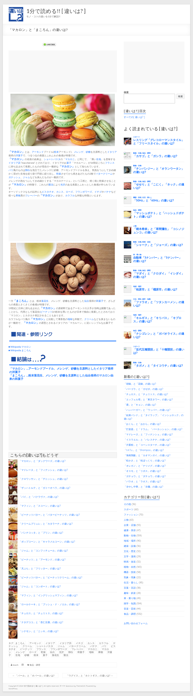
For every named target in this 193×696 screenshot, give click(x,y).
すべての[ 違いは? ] (134, 117)
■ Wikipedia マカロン (20, 346)
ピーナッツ (46, 311)
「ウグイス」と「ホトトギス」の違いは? (89, 675)
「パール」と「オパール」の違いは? (33, 675)
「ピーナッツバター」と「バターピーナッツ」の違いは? (49, 514)
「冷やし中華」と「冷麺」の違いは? (143, 486)
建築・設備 (130, 545)
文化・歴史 (130, 551)
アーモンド (38, 151)
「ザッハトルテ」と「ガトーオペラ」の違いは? (44, 487)
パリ (11, 170)
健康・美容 (130, 530)
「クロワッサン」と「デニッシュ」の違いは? (43, 478)
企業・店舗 (130, 525)
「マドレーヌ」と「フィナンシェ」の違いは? (43, 469)
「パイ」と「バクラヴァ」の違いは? (38, 496)
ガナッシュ (14, 177)
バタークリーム (104, 173)
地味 (70, 319)
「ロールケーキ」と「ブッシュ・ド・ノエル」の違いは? (49, 604)
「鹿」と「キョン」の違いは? (140, 404)
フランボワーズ (83, 191)
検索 (126, 92)
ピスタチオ (48, 191)
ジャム (26, 177)
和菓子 (99, 300)
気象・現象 (130, 577)
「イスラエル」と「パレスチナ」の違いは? (147, 439)
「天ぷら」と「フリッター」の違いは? (40, 568)
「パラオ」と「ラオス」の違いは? (142, 481)
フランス (110, 162)
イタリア (112, 151)
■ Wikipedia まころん (20, 350)
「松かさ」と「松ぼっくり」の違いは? (145, 460)
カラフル (70, 195)
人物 (126, 519)
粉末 (56, 151)
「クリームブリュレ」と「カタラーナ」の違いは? (46, 523)
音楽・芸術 (130, 608)
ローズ (69, 191)
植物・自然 (130, 566)
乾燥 (58, 173)
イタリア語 (14, 162)
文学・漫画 (130, 556)
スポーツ (128, 509)
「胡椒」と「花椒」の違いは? (140, 383)
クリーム (89, 319)
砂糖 (88, 151)
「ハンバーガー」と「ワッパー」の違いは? (147, 409)
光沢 (62, 184)
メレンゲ (78, 151)
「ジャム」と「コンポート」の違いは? (40, 586)
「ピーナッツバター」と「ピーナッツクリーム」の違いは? (50, 577)
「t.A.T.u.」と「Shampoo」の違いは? (144, 450)
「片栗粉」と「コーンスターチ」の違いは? (147, 444)
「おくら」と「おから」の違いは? (142, 423)
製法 (50, 184)
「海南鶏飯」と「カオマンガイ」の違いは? (147, 455)
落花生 (44, 300)
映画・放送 (130, 561)
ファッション (131, 514)
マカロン (16, 151)
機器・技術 (130, 572)
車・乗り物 (130, 598)
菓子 (69, 162)
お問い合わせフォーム (136, 623)
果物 (18, 195)
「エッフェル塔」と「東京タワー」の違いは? (148, 399)
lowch (15, 665)
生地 (98, 159)
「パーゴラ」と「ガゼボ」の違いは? (143, 388)
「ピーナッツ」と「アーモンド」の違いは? (42, 559)
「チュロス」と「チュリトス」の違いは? (41, 613)
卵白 (27, 170)
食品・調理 (35, 665)
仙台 (86, 300)
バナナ (107, 191)
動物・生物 (130, 535)
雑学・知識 (130, 603)
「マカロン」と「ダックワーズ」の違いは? (42, 460)
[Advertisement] (63, 71)
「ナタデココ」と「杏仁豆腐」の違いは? (41, 622)
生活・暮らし (131, 582)
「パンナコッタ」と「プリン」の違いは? (41, 532)
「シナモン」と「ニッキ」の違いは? (38, 631)
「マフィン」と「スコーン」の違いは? (40, 505)
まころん (21, 300)
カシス (59, 191)
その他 (127, 504)
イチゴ (98, 191)
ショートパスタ (52, 159)
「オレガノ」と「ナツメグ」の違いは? (145, 465)
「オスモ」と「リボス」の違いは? (142, 470)
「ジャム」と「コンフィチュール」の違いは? (43, 550)
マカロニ (70, 159)
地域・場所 (130, 540)
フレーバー (31, 195)
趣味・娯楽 (130, 592)
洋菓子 (19, 155)
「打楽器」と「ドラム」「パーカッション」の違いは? (153, 429)
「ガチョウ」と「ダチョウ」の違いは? (145, 476)
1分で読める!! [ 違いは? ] (56, 11)
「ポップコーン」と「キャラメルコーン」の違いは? (47, 541)
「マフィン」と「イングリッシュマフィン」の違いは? (48, 595)
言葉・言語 (130, 587)
